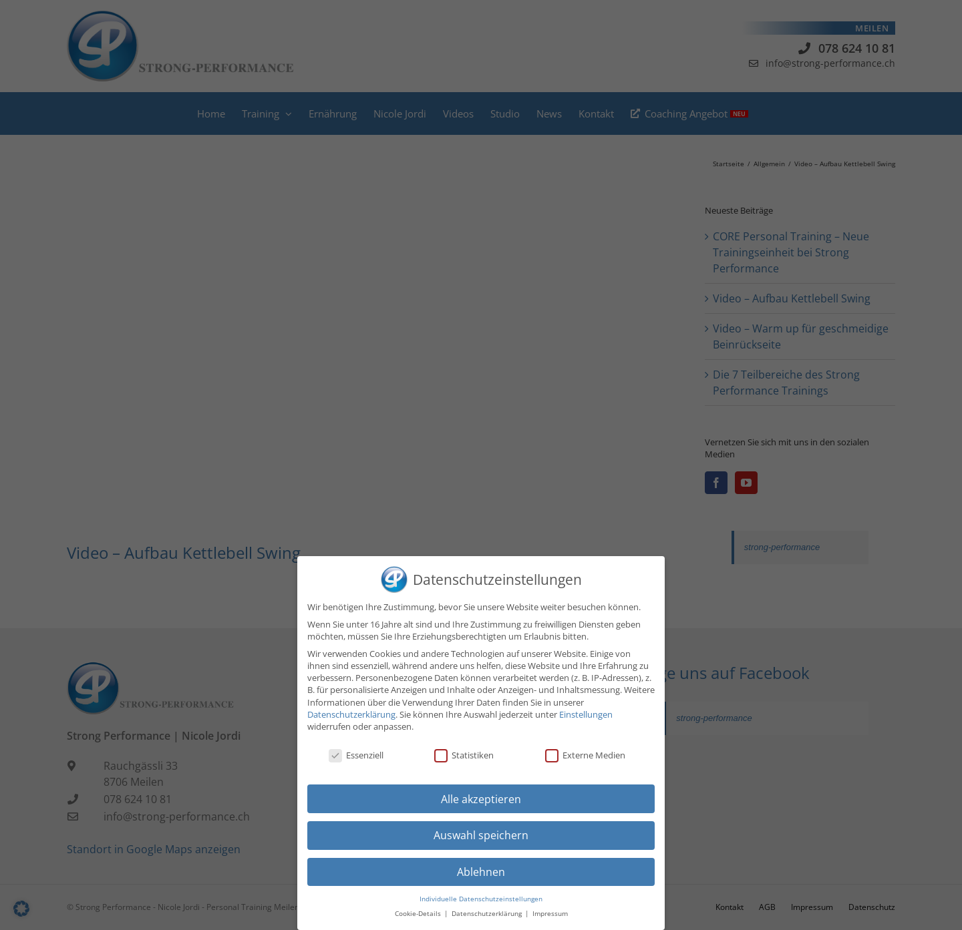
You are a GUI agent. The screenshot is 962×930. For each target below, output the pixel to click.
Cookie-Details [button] (419, 913)
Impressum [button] (550, 913)
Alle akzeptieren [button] (481, 799)
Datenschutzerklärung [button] (488, 913)
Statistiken (464, 755)
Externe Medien (585, 755)
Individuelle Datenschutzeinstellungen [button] (481, 899)
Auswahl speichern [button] (481, 835)
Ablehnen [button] (481, 872)
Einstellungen (586, 714)
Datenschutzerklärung (351, 714)
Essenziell (356, 755)
